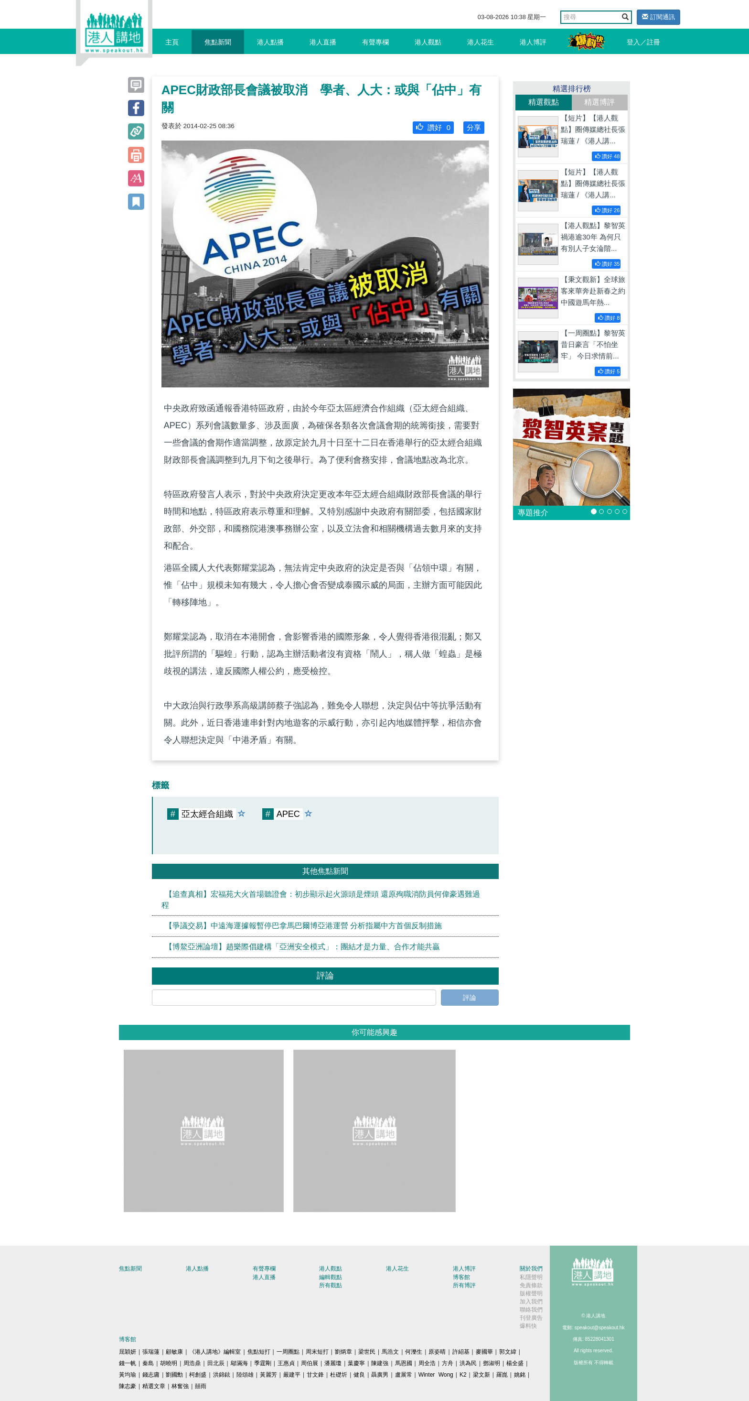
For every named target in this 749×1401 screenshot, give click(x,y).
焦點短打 (258, 1351)
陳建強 (379, 1363)
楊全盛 (515, 1363)
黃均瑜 (127, 1374)
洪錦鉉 (221, 1374)
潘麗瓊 (333, 1363)
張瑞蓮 (151, 1351)
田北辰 (216, 1363)
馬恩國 (403, 1363)
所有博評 (464, 1285)
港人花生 (480, 42)
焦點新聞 (217, 42)
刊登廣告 (531, 1317)
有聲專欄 (375, 42)
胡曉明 (168, 1363)
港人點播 (270, 42)
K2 (463, 1374)
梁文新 (481, 1374)
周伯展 (309, 1363)
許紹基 (461, 1351)
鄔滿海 (239, 1363)
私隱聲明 (531, 1277)
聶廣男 (379, 1374)
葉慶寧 (356, 1363)
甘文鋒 (315, 1374)
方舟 (447, 1363)
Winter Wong (435, 1374)
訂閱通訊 (658, 17)
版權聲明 (531, 1293)
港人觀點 (428, 42)
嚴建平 (291, 1374)
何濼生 (413, 1351)
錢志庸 (151, 1374)
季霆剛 (262, 1363)
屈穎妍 (127, 1351)
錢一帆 (127, 1363)
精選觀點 (543, 102)
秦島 (148, 1363)
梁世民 (366, 1351)
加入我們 (531, 1301)
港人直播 (323, 42)
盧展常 (403, 1374)
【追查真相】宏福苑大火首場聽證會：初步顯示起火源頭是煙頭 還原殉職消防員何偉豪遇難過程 (320, 899)
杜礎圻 (338, 1374)
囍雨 (200, 1386)
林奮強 (180, 1386)
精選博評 (599, 102)
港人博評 (533, 42)
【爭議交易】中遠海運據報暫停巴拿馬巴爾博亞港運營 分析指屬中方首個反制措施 (303, 926)
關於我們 (531, 1268)
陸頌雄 (245, 1374)
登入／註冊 (643, 42)
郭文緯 (507, 1351)
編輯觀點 (330, 1277)
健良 (359, 1374)
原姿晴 (437, 1351)
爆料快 (528, 1326)
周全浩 (427, 1363)
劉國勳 (174, 1374)
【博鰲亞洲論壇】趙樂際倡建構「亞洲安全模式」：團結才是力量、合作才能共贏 (302, 947)
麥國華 (484, 1351)
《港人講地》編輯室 (215, 1351)
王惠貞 (286, 1363)
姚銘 (519, 1374)
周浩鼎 (192, 1363)
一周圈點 (288, 1351)
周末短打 (317, 1351)
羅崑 (502, 1374)
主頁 (172, 42)
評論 (469, 997)
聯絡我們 (531, 1309)
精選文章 (153, 1386)
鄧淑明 (491, 1363)
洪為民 (468, 1363)
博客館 (461, 1277)
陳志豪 (127, 1386)
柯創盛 (197, 1374)
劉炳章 (343, 1351)
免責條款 (531, 1285)
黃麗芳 (268, 1374)
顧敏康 (174, 1351)
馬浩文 (390, 1351)
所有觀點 (330, 1285)
